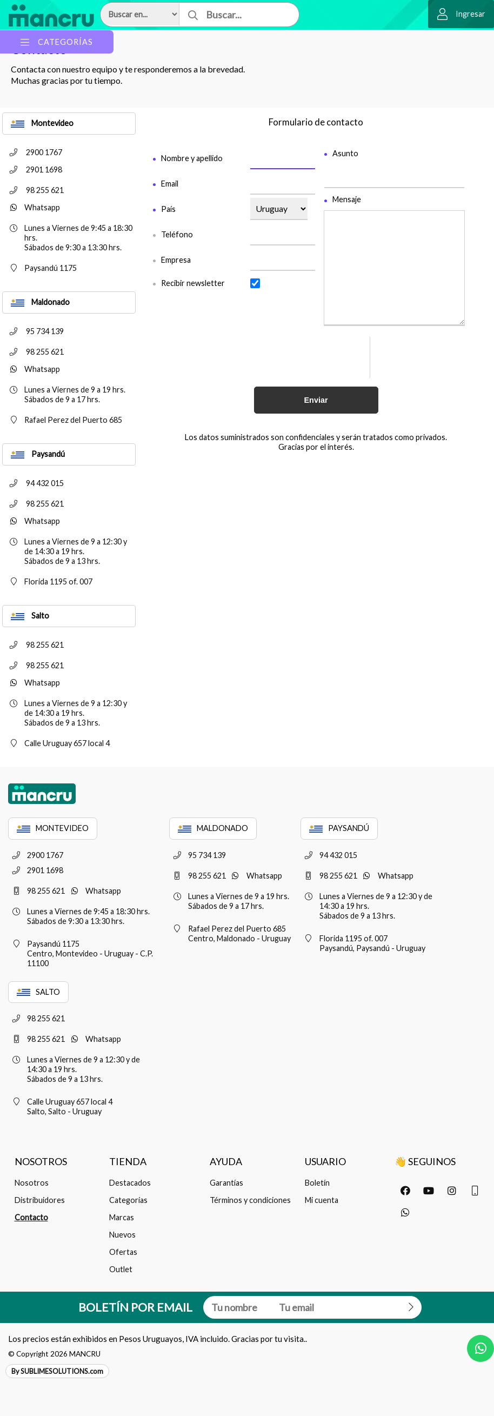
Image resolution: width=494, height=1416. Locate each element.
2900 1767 (32, 152)
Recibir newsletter (193, 283)
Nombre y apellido (192, 158)
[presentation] (344, 357)
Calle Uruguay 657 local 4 (56, 743)
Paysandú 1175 (40, 267)
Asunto (345, 153)
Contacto (31, 1217)
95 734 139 (33, 331)
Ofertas (123, 1252)
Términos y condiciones (250, 1200)
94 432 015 (33, 483)
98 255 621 (33, 190)
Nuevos (122, 1234)
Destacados (130, 1182)
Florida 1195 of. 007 (47, 581)
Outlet (120, 1269)
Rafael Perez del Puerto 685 (62, 419)
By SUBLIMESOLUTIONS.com (57, 1371)
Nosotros (32, 1182)
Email (169, 183)
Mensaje (346, 199)
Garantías (226, 1182)
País (168, 209)
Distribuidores (40, 1200)
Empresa (176, 259)
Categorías (128, 1200)
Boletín (317, 1182)
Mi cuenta (321, 1200)
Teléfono (177, 234)
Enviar (316, 400)
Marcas (121, 1217)
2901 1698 (32, 169)
